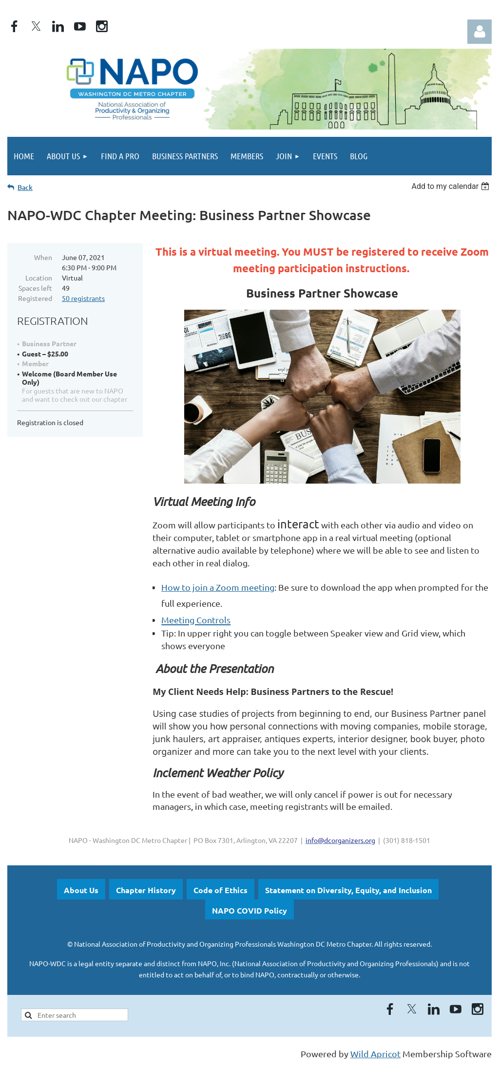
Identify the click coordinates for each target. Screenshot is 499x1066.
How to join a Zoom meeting (217, 587)
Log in (479, 31)
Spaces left (35, 287)
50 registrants (83, 298)
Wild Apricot (375, 1053)
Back (25, 187)
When (43, 257)
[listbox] (451, 186)
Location (38, 277)
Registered (35, 298)
